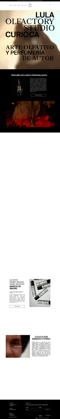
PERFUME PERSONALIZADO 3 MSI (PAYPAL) (37, 0)
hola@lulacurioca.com (13, 404)
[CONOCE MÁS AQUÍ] (38, 95)
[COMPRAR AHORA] (17, 306)
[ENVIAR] (47, 409)
